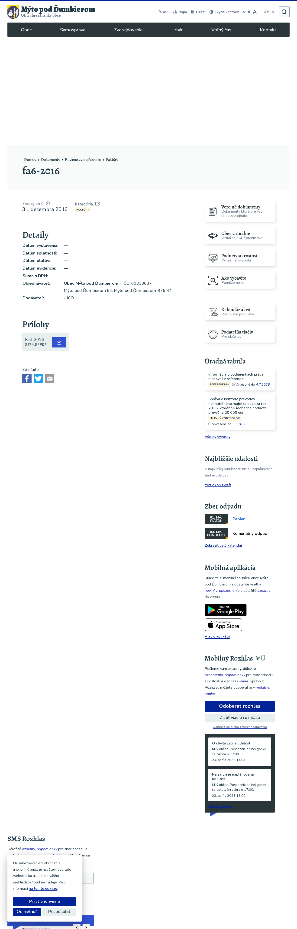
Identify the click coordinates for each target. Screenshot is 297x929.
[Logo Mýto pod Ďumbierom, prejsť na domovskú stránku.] (51, 12)
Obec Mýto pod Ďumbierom (206, 916)
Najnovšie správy (35, 820)
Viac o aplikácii (217, 527)
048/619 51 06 (253, 884)
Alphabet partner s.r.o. (133, 916)
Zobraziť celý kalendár (223, 437)
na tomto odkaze (43, 888)
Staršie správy (220, 697)
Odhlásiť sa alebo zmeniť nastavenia (240, 618)
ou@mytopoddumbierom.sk (263, 890)
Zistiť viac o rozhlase (240, 609)
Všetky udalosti (218, 375)
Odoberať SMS (30, 783)
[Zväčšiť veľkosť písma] (255, 12)
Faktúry (82, 101)
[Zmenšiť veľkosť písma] (244, 12)
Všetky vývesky (217, 328)
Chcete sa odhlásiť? (22, 794)
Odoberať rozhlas (239, 597)
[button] (77, 819)
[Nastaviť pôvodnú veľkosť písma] (249, 12)
